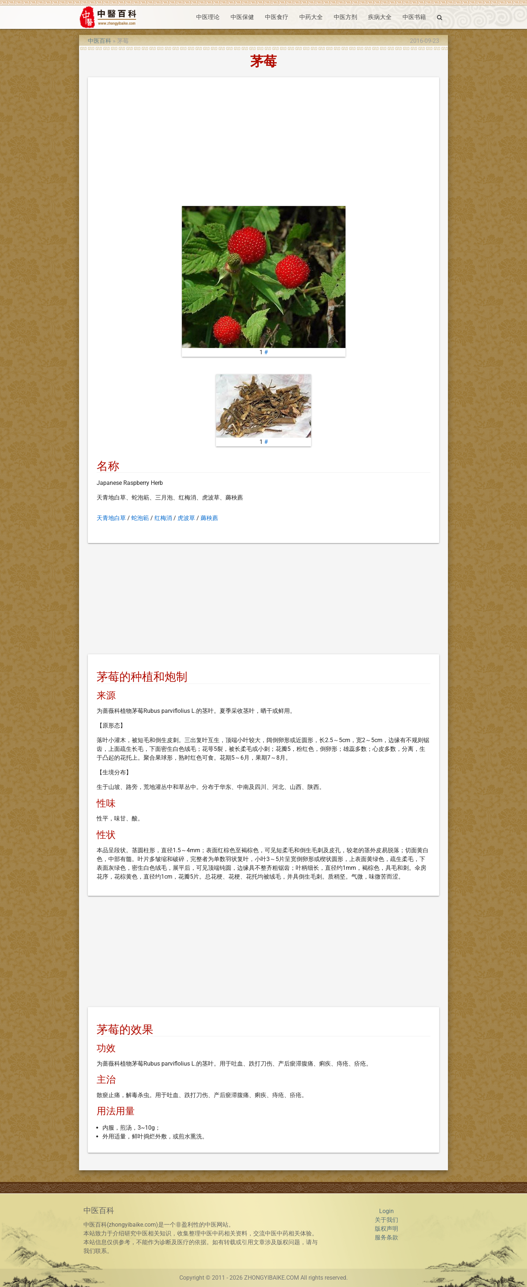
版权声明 (386, 1228)
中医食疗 (276, 17)
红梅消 (163, 518)
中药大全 (311, 17)
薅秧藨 (209, 518)
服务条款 (386, 1237)
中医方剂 (345, 17)
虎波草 (186, 518)
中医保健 (242, 17)
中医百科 (99, 40)
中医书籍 (414, 17)
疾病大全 (380, 17)
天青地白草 (111, 518)
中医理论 (208, 17)
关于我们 (386, 1219)
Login (386, 1211)
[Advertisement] (263, 143)
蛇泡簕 (140, 518)
